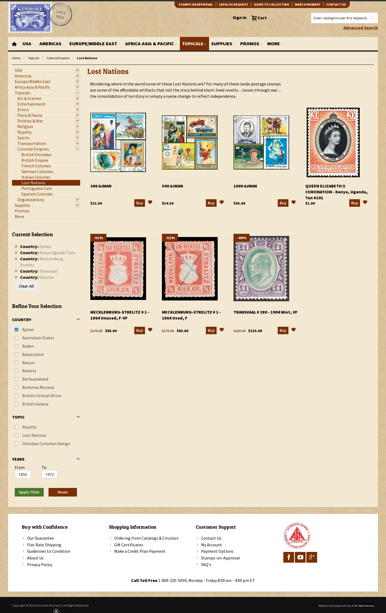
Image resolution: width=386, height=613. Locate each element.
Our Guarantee (40, 538)
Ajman (28, 329)
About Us (35, 558)
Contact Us (211, 538)
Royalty (29, 427)
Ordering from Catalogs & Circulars (146, 538)
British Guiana (35, 404)
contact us (336, 4)
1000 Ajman (245, 186)
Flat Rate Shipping (44, 544)
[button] (150, 203)
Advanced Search (360, 27)
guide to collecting (271, 4)
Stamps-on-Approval (220, 558)
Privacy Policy (39, 564)
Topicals (33, 58)
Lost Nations (34, 435)
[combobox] (344, 18)
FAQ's (206, 564)
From (20, 467)
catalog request (233, 4)
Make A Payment (308, 4)
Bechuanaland (35, 379)
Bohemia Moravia (38, 387)
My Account (211, 544)
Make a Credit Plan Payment (140, 551)
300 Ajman (101, 186)
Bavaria (29, 370)
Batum (28, 362)
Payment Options (217, 551)
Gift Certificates (128, 544)
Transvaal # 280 (265, 312)
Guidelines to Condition (48, 551)
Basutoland (32, 354)
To (44, 467)
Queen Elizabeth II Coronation (336, 191)
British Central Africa (41, 395)
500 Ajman (172, 186)
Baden (28, 346)
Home (16, 58)
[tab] (46, 362)
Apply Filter (29, 492)
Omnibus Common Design (46, 443)
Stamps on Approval (196, 4)
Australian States (38, 337)
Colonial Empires (58, 58)
